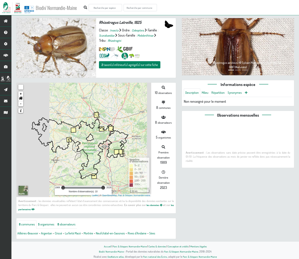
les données (157, 205)
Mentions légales (201, 246)
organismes (49, 225)
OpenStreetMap (109, 195)
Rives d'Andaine (152, 234)
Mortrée (97, 234)
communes (28, 225)
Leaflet (95, 195)
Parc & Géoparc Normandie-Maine (127, 246)
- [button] (21, 104)
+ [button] (21, 94)
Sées (169, 234)
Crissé (63, 234)
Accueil (104, 246)
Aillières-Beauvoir (29, 234)
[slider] (63, 188)
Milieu (207, 93)
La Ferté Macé (80, 234)
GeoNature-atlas (113, 256)
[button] (20, 98)
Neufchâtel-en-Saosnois (122, 234)
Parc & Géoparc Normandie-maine (134, 195)
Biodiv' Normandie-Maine (62, 7)
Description (193, 93)
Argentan (50, 234)
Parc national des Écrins (154, 256)
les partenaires (29, 209)
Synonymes (240, 93)
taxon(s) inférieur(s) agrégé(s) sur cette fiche (129, 65)
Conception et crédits (179, 246)
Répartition (221, 93)
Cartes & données (157, 246)
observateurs (71, 225)
